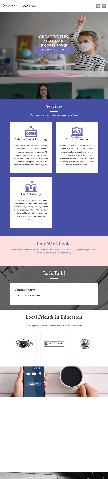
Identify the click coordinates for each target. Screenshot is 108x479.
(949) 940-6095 (26, 450)
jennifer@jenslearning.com (31, 460)
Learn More (52, 391)
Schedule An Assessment (52, 50)
